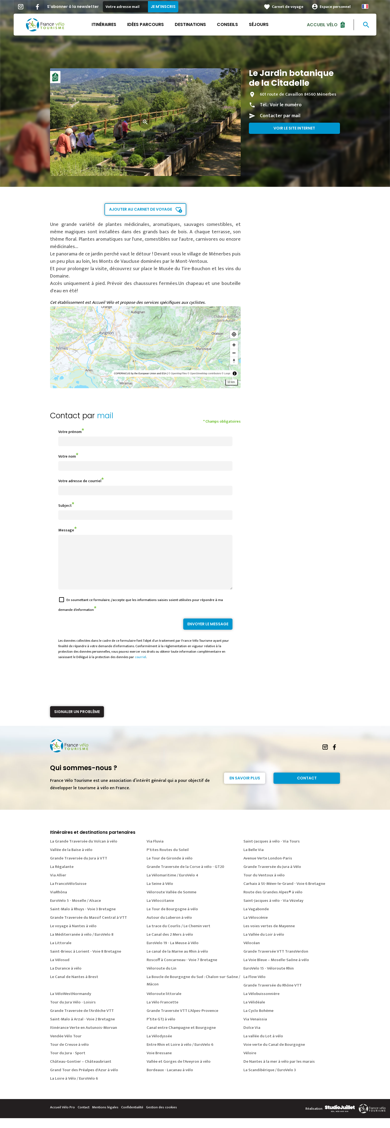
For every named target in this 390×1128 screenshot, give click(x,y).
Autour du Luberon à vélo (169, 927)
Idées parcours (145, 24)
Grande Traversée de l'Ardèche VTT (82, 1020)
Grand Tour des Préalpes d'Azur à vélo (84, 1079)
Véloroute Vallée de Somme (171, 902)
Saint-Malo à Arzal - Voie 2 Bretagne (82, 1029)
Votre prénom (70, 432)
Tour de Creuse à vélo (69, 1054)
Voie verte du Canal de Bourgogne (274, 1054)
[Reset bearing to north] (234, 361)
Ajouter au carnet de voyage (140, 209)
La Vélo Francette (162, 1012)
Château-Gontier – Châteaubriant (80, 1071)
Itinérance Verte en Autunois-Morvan (83, 1037)
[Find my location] (234, 334)
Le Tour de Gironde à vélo (170, 868)
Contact (307, 788)
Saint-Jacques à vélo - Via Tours (271, 851)
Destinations (190, 24)
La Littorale (60, 952)
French (365, 6)
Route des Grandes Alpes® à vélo (272, 902)
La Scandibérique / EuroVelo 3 (269, 1079)
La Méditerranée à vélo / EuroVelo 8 (81, 944)
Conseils (227, 24)
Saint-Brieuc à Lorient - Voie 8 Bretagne (85, 961)
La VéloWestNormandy (70, 1003)
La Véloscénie (255, 927)
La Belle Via (253, 859)
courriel (140, 667)
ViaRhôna (58, 902)
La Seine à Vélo (160, 893)
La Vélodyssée (159, 1045)
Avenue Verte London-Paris (267, 868)
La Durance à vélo (66, 978)
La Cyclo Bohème (258, 1020)
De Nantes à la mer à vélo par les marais (279, 1071)
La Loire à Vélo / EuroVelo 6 (74, 1088)
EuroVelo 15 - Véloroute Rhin (268, 978)
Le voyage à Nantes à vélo (73, 935)
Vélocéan (251, 952)
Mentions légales (105, 1117)
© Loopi (226, 373)
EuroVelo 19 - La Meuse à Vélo (173, 952)
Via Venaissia (255, 1029)
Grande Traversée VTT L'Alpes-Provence (182, 1020)
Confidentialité (132, 1117)
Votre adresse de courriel (79, 481)
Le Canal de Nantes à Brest (74, 986)
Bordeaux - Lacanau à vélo (170, 1079)
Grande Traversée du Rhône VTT (272, 995)
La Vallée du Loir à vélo (263, 944)
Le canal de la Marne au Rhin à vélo (177, 961)
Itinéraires (104, 24)
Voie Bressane (159, 1062)
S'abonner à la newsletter (73, 6)
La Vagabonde (256, 918)
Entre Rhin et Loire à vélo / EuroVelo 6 (180, 1054)
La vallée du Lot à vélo (263, 1045)
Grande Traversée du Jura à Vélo (272, 876)
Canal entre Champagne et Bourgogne (181, 1037)
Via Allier (58, 885)
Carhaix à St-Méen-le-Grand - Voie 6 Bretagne (284, 893)
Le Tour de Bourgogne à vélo (172, 918)
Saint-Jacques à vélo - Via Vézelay (273, 910)
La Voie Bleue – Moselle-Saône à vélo (276, 969)
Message (66, 530)
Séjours (259, 24)
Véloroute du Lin (161, 978)
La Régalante (62, 876)
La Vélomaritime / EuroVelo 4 (172, 885)
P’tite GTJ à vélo (161, 1029)
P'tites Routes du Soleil (168, 859)
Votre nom (67, 456)
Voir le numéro (286, 105)
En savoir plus (244, 788)
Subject (65, 505)
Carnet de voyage (287, 7)
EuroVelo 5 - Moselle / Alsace (75, 910)
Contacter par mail (280, 116)
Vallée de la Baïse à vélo (71, 859)
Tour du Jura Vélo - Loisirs (73, 1012)
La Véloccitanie (160, 910)
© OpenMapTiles (177, 373)
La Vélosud (59, 969)
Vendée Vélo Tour (66, 1045)
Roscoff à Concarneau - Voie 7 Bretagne (182, 969)
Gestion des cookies (161, 1117)
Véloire (249, 1062)
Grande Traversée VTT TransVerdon (275, 961)
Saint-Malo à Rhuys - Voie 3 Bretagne (83, 918)
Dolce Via (251, 1037)
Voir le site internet (294, 128)
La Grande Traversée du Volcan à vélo (83, 851)
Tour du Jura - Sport (67, 1062)
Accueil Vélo (322, 24)
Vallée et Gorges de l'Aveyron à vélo (179, 1071)
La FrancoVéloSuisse (68, 893)
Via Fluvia (155, 851)
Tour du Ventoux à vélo (264, 885)
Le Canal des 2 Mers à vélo (170, 944)
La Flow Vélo (254, 986)
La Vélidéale (254, 1012)
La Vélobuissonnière (261, 1003)
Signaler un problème (77, 721)
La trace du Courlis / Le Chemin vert (178, 935)
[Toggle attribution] (234, 373)
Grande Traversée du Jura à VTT (78, 868)
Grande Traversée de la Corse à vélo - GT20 (185, 876)
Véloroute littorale (164, 1003)
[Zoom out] (234, 353)
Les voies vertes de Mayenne (269, 935)
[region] (145, 347)
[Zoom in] (234, 345)
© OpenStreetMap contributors (204, 373)
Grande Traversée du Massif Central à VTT (88, 927)
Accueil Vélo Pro (62, 1117)
